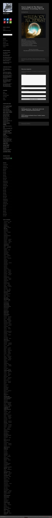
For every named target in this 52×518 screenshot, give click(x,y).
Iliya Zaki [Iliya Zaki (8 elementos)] (8, 345)
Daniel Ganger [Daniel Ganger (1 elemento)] (5, 272)
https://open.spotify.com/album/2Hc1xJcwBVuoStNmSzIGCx (33, 50)
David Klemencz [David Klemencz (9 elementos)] (6, 279)
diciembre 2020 (5, 181)
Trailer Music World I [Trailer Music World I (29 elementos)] (6, 496)
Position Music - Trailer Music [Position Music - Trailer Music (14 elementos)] (7, 429)
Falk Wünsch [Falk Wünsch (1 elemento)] (9, 321)
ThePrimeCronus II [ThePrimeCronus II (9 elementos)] (6, 483)
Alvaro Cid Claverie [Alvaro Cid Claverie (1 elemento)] (6, 234)
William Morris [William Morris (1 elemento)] (9, 508)
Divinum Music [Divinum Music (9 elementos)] (9, 285)
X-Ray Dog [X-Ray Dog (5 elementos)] (8, 510)
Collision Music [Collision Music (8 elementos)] (5, 267)
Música (4, 92)
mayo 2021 (4, 173)
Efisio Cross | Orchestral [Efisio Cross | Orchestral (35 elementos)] (7, 291)
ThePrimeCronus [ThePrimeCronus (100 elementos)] (6, 147)
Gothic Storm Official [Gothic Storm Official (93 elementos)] (7, 340)
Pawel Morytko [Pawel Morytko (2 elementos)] (9, 416)
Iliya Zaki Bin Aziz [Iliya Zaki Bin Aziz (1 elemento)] (5, 346)
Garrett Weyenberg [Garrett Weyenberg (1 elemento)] (6, 333)
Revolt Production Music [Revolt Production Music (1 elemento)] (6, 442)
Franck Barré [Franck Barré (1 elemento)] (5, 327)
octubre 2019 (5, 202)
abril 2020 (4, 193)
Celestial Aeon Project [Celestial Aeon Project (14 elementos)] (6, 254)
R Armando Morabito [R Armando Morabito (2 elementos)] (6, 436)
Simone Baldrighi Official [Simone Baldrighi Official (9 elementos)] (6, 464)
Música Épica (6, 13)
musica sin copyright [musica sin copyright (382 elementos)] (7, 128)
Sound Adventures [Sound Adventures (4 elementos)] (9, 469)
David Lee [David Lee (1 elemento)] (10, 279)
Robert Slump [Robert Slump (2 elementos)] (9, 443)
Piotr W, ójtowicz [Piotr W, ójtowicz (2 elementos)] (10, 424)
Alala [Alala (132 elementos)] (4, 106)
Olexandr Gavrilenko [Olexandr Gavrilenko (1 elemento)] (6, 411)
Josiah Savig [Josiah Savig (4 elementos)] (5, 364)
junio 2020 (4, 190)
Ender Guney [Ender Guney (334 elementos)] (6, 109)
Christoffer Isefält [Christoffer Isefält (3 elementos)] (5, 261)
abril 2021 (4, 175)
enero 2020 (4, 197)
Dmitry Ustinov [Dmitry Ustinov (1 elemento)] (10, 286)
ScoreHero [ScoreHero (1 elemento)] (5, 456)
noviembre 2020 (5, 182)
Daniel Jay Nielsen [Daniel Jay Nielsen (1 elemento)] (5, 273)
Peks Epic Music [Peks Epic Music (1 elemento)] (5, 417)
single (39, 59)
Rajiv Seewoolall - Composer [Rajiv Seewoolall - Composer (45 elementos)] (7, 435)
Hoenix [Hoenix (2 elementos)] (5, 345)
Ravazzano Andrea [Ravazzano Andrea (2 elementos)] (6, 437)
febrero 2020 (5, 196)
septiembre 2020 (5, 185)
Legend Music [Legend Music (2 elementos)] (5, 371)
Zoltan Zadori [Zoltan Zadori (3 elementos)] (5, 514)
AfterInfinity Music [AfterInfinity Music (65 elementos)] (9, 105)
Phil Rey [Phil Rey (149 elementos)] (5, 135)
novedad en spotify (35, 59)
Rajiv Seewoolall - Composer (7, 75)
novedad (30, 59)
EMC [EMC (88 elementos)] (7, 108)
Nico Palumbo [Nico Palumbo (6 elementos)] (9, 403)
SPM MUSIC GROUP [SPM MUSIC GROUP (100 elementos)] (6, 144)
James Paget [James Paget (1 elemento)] (9, 357)
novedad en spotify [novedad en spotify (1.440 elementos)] (7, 409)
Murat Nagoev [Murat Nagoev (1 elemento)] (5, 395)
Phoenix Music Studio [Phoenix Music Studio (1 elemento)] (6, 423)
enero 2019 (4, 215)
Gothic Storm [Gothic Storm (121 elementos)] (6, 339)
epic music (23, 59)
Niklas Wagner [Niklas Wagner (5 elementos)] (9, 404)
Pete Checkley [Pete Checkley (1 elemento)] (9, 417)
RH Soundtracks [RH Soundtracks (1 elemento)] (5, 443)
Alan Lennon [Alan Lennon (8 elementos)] (9, 227)
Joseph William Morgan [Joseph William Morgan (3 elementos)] (6, 363)
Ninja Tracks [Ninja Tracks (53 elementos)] (4, 129)
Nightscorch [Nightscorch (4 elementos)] (5, 404)
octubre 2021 (5, 166)
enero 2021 (4, 179)
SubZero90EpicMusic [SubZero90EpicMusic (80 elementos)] (6, 146)
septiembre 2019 (5, 203)
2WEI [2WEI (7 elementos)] (10, 221)
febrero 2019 (5, 214)
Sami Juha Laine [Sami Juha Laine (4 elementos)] (5, 451)
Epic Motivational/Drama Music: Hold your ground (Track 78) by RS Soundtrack (7, 85)
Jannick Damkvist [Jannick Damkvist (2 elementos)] (5, 358)
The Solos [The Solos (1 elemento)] (10, 483)
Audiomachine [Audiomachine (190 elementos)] (6, 107)
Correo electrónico (25, 90)
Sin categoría (5, 96)
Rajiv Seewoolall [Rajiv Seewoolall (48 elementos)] (5, 137)
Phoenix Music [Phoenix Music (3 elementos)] (10, 422)
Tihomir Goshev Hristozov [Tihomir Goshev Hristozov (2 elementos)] (6, 489)
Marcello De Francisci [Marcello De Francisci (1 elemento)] (6, 376)
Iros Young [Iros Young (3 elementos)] (9, 351)
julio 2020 (4, 188)
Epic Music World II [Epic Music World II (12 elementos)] (6, 315)
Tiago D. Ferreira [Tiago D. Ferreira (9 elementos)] (6, 488)
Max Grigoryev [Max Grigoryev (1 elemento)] (5, 382)
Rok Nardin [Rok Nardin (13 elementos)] (9, 444)
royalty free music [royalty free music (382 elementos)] (7, 140)
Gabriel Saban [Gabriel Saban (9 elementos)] (5, 332)
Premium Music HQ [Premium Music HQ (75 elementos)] (6, 136)
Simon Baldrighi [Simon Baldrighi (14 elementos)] (6, 462)
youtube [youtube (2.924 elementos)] (7, 151)
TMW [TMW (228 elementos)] (4, 148)
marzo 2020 (4, 194)
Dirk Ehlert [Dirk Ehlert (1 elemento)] (5, 285)
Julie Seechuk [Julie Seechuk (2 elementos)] (9, 364)
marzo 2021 (4, 176)
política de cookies (45, 516)
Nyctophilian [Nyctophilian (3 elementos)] (5, 410)
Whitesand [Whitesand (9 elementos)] (5, 508)
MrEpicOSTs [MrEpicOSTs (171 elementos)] (5, 121)
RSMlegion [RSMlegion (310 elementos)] (5, 141)
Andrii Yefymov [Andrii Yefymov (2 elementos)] (5, 240)
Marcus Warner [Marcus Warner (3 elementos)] (9, 377)
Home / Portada (5, 40)
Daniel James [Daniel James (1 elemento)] (9, 272)
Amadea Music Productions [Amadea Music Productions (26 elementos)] (7, 235)
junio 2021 (4, 172)
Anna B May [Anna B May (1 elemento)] (9, 240)
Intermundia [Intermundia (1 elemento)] (5, 351)
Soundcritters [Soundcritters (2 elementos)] (5, 470)
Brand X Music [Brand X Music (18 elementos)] (9, 247)
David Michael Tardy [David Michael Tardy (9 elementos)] (6, 280)
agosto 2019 (4, 205)
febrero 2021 (5, 178)
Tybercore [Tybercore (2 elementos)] (5, 503)
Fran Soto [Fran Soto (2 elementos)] (9, 327)
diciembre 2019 (5, 199)
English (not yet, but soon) (7, 30)
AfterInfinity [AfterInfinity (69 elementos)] (5, 105)
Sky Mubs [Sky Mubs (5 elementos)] (5, 469)
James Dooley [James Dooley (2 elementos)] (5, 357)
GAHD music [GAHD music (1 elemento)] (9, 332)
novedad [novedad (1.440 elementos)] (6, 131)
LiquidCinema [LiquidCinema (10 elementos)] (10, 371)
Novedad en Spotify (6, 95)
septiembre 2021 (5, 167)
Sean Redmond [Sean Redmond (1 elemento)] (9, 456)
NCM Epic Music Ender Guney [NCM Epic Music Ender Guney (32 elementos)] (7, 402)
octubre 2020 (5, 184)
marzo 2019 (4, 212)
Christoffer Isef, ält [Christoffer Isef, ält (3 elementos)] (6, 260)
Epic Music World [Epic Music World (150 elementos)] (6, 314)
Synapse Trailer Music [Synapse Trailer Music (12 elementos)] (6, 477)
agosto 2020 (4, 187)
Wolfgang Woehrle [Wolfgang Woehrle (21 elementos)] (6, 509)
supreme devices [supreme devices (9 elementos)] (6, 476)
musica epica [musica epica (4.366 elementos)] (7, 396)
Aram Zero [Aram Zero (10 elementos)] (10, 241)
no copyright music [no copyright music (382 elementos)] (7, 130)
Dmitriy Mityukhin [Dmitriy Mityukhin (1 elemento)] (5, 286)
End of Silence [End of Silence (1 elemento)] (5, 300)
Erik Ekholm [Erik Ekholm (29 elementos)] (8, 319)
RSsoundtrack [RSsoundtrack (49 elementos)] (10, 141)
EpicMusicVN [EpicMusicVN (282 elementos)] (6, 115)
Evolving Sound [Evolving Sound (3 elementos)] (5, 321)
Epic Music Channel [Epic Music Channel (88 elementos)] (6, 113)
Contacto (4, 46)
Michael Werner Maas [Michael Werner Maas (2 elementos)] (6, 388)
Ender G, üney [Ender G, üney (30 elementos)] (6, 297)
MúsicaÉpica (30, 58)
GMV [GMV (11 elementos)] (10, 338)
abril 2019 (4, 211)
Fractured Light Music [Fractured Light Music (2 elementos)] (6, 326)
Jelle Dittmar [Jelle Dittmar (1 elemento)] (10, 358)
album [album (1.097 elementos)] (9, 106)
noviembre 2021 (5, 164)
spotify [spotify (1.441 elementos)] (6, 145)
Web (22, 94)
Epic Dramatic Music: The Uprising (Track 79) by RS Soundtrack (6, 81)
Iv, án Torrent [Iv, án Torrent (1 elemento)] (5, 352)
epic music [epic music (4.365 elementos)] (7, 112)
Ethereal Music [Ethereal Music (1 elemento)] (9, 320)
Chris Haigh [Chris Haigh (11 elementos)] (8, 255)
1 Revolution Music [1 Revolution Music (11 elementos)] (6, 221)
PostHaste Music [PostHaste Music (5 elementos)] (6, 430)
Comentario (23, 74)
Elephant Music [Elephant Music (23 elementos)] (6, 292)
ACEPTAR (26, 517)
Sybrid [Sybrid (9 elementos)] (10, 476)
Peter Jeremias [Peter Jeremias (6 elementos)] (5, 418)
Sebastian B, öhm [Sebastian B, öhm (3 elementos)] (6, 457)
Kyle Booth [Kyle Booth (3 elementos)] (9, 369)
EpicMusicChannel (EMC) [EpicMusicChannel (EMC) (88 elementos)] (6, 114)
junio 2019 (4, 208)
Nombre (23, 86)
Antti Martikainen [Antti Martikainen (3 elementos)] (5, 241)
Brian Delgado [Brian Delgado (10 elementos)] (5, 248)
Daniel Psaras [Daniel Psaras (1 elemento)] (10, 273)
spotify (41, 59)
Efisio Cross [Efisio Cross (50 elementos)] (4, 108)
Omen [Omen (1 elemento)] (10, 411)
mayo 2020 (4, 191)
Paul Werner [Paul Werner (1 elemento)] (5, 416)
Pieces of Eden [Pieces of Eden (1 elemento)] (5, 424)
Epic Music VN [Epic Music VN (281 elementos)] (6, 116)
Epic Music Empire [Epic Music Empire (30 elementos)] (6, 307)
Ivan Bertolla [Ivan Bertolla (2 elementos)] (9, 352)
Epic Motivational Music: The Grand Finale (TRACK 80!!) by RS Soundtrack (7, 77)
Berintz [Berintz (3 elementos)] (5, 247)
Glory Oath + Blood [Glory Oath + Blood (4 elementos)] (6, 338)
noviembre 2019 (5, 200)
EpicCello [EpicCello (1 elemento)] (9, 300)
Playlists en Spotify (6, 45)
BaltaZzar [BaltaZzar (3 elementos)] (5, 246)
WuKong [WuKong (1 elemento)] (5, 510)
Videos (4, 98)
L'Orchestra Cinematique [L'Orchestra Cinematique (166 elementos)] (7, 120)
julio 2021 (4, 170)
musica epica (27, 59)
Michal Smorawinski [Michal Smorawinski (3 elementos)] (6, 389)
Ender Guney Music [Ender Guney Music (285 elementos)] (7, 110)
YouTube (4, 99)
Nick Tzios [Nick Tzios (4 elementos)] (5, 403)
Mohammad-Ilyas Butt (6, 68)
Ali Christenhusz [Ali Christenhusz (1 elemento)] (5, 233)
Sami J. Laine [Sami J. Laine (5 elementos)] (5, 450)
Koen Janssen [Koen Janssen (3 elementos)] (5, 369)
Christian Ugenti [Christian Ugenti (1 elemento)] (5, 259)
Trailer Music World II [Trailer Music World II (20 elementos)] (6, 497)
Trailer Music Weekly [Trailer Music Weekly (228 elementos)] (7, 149)
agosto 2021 (4, 169)
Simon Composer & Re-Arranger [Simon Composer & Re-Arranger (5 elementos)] (7, 463)
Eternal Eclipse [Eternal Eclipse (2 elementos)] (5, 320)
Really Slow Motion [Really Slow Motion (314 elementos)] (7, 139)
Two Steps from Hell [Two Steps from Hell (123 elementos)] (6, 150)
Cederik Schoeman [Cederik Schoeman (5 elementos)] (6, 253)
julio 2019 (4, 206)
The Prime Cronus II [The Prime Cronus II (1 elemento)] (6, 482)
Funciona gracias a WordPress (25, 123)
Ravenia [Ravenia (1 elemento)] (10, 437)
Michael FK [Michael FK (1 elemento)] (5, 383)
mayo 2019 (4, 209)
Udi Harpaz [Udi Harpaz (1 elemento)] (8, 503)
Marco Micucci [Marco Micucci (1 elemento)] (5, 377)
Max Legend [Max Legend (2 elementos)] (9, 382)
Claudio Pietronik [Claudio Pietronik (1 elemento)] (5, 266)
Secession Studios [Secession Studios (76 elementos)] (5, 142)
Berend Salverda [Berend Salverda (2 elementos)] (9, 246)
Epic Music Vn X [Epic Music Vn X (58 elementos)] (5, 117)
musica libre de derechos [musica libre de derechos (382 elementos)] (7, 397)
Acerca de (4, 42)
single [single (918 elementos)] (5, 143)
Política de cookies (5, 43)
